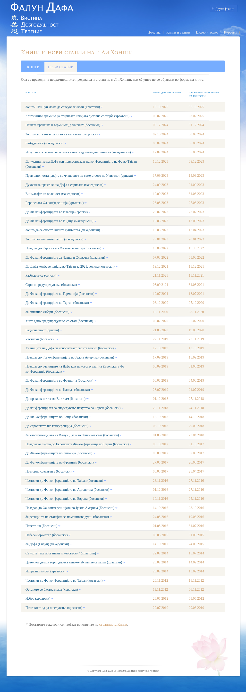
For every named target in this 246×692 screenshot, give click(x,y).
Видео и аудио (207, 32)
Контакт (154, 670)
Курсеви (230, 32)
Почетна (154, 32)
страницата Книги (113, 624)
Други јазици (224, 9)
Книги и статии (178, 32)
